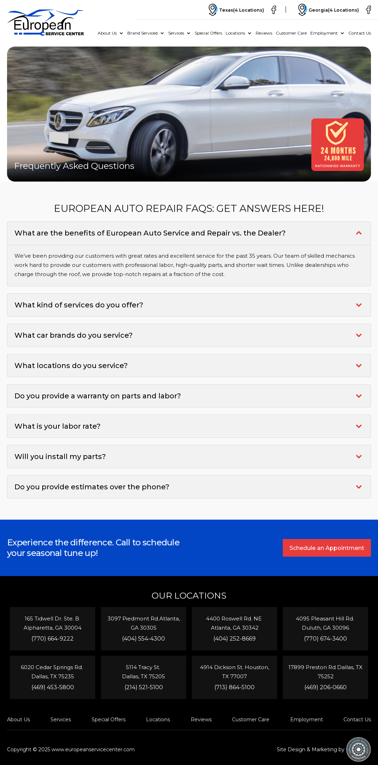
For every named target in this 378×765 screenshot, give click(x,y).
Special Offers (208, 33)
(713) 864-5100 (234, 687)
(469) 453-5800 (52, 687)
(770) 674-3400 (325, 638)
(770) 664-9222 (52, 638)
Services (176, 33)
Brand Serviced (142, 33)
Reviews (264, 33)
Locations (235, 33)
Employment (324, 33)
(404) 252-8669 (234, 638)
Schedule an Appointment (326, 548)
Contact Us (359, 33)
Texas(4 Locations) (232, 10)
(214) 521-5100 (143, 687)
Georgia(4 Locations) (326, 10)
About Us (107, 33)
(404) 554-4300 (143, 638)
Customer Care (291, 33)
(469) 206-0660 (325, 687)
